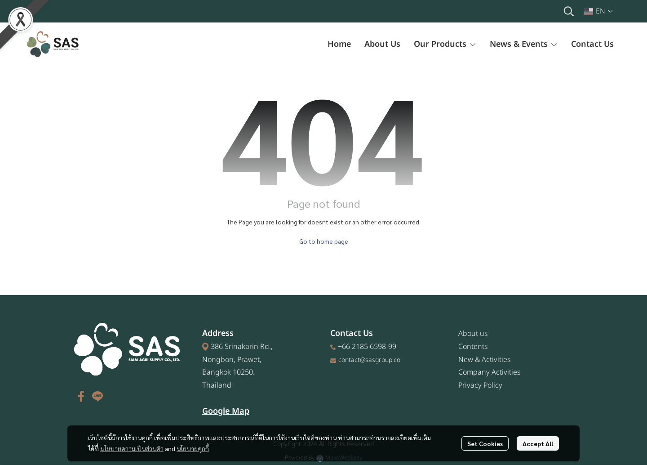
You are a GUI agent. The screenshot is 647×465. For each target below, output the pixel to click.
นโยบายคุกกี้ (193, 448)
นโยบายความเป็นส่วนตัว (132, 448)
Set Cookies (485, 443)
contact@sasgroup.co (369, 360)
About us (473, 333)
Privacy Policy (480, 385)
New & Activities (484, 359)
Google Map (225, 411)
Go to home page (323, 241)
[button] (568, 11)
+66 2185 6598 (362, 346)
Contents (473, 346)
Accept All (538, 443)
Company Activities (489, 372)
